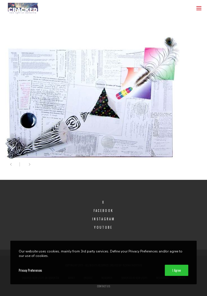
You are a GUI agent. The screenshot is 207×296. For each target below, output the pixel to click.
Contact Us (103, 286)
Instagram (103, 219)
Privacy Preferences (30, 270)
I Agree (176, 270)
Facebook (103, 210)
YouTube (103, 227)
